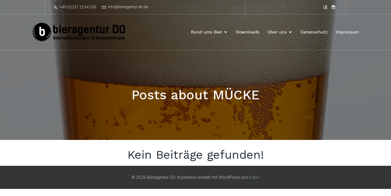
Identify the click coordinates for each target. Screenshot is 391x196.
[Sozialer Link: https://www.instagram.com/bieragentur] (333, 7)
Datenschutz (314, 32)
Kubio (254, 177)
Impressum (347, 32)
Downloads (247, 32)
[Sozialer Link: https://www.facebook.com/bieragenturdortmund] (325, 7)
